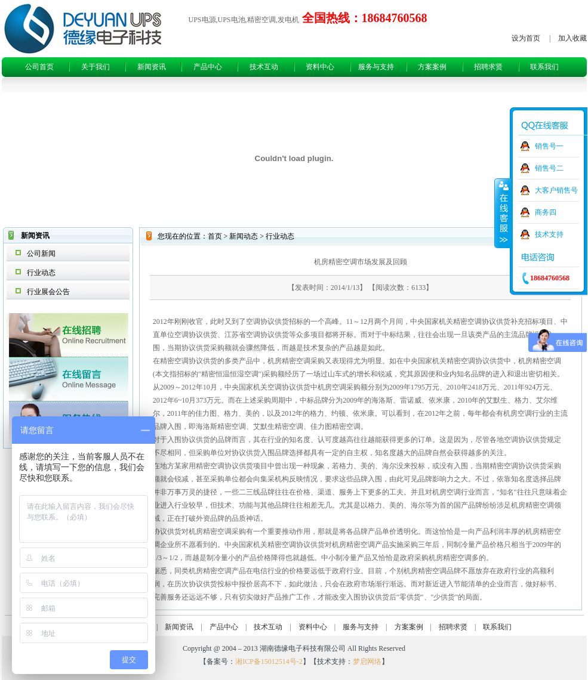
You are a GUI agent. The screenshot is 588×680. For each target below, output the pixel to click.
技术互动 (264, 67)
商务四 (545, 212)
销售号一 (549, 146)
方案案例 (432, 67)
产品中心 (207, 67)
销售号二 (549, 168)
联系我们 (544, 67)
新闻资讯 (151, 67)
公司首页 (39, 67)
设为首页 (526, 38)
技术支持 (549, 234)
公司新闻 (41, 253)
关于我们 (95, 67)
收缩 (502, 213)
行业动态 (41, 272)
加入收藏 (572, 38)
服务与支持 (376, 67)
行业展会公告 (48, 292)
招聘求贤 (488, 67)
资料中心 (320, 67)
